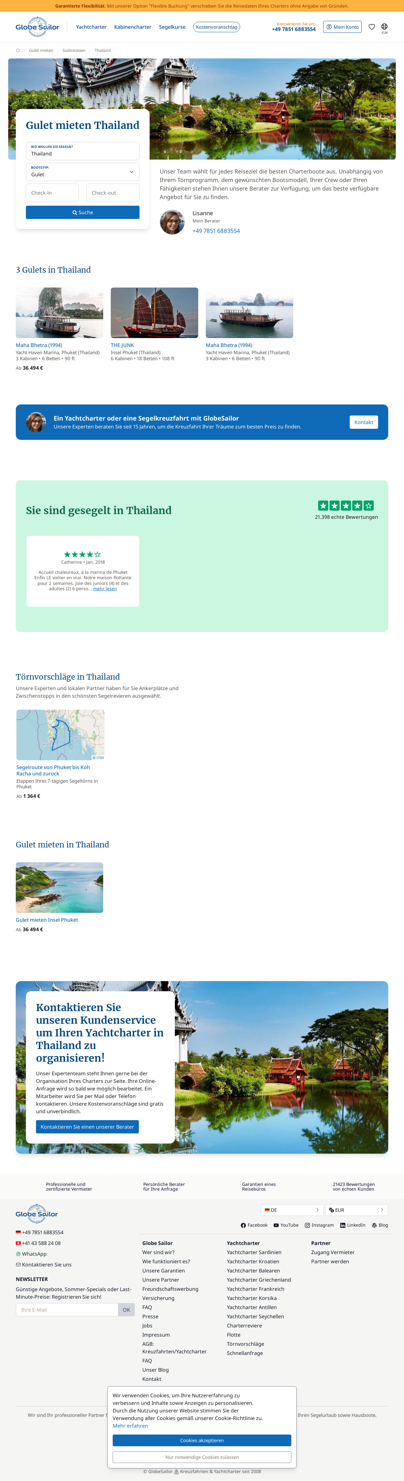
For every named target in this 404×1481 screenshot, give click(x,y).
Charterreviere (244, 1325)
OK (126, 1309)
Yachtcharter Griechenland (259, 1279)
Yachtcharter (191, 1351)
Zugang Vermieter (333, 1252)
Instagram (319, 1225)
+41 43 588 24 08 (38, 1243)
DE (292, 1210)
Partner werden (330, 1261)
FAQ (147, 1307)
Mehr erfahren (130, 1425)
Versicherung (158, 1298)
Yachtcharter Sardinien (254, 1252)
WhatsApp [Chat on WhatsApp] (31, 1253)
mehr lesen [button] (105, 589)
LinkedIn (352, 1225)
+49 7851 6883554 (216, 230)
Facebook (254, 1225)
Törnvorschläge (245, 1343)
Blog (380, 1225)
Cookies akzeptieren (202, 1440)
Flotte (234, 1334)
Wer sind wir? (158, 1252)
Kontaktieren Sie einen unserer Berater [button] (87, 1126)
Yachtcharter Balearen (253, 1270)
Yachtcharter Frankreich (255, 1288)
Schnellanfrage (245, 1353)
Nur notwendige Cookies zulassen (202, 1457)
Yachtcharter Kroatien (253, 1261)
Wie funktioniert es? (166, 1261)
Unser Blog (155, 1369)
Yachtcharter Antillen (252, 1307)
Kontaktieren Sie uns (44, 1264)
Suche (83, 212)
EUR (356, 1210)
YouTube (286, 1225)
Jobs (147, 1325)
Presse (150, 1316)
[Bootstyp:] (83, 172)
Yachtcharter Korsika (252, 1298)
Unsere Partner (160, 1279)
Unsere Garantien (163, 1270)
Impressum (156, 1334)
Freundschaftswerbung (170, 1288)
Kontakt (363, 422)
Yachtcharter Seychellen (255, 1316)
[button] (91, 27)
